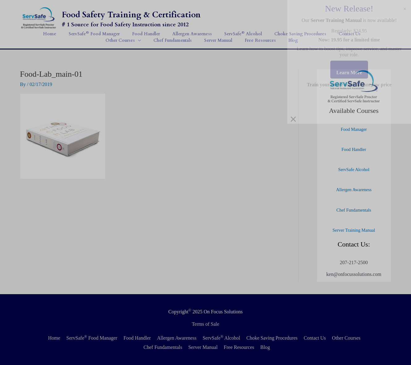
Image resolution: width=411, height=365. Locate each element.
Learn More (349, 72)
